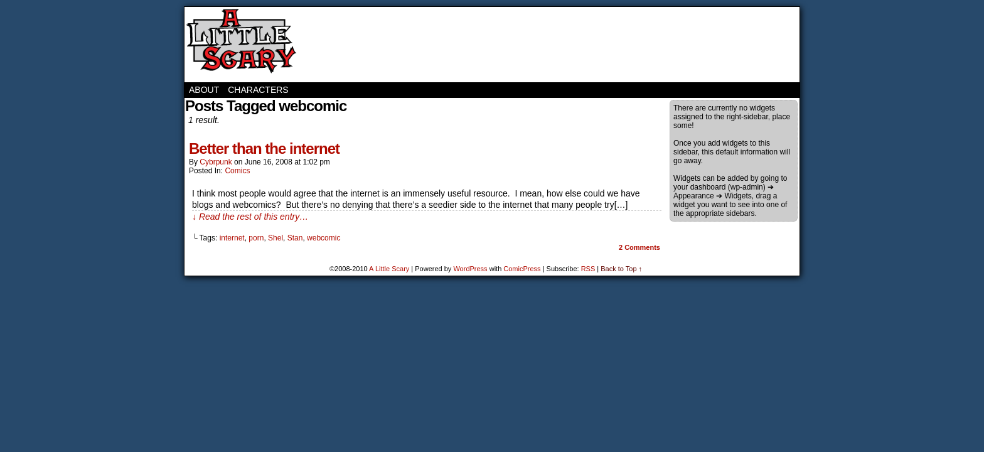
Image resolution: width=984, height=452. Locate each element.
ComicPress (521, 268)
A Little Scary (240, 44)
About (204, 90)
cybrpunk (216, 162)
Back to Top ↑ (621, 268)
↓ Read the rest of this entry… (250, 217)
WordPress (470, 268)
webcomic (323, 238)
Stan (295, 238)
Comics (237, 170)
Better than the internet (264, 148)
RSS (588, 268)
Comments (639, 247)
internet (232, 238)
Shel (275, 238)
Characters (258, 90)
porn (256, 238)
